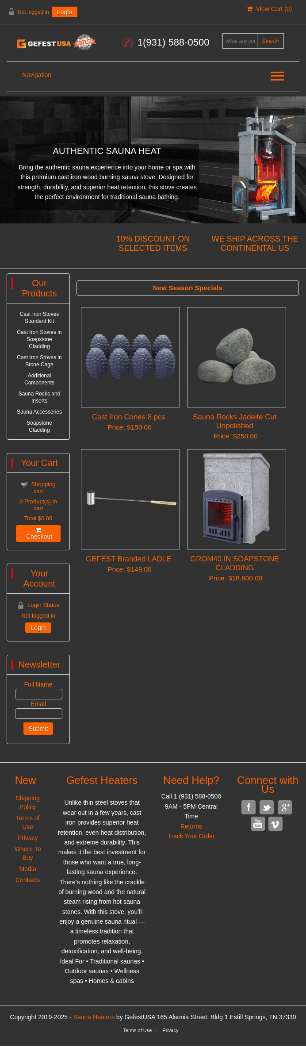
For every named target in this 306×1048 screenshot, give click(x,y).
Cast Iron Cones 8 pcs (128, 417)
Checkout (38, 533)
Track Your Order (191, 836)
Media (27, 868)
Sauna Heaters (94, 1017)
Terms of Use (137, 1030)
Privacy (28, 837)
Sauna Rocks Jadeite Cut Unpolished (234, 421)
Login (64, 12)
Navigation (36, 74)
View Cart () (269, 8)
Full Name (38, 684)
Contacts (27, 879)
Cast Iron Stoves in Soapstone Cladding (39, 339)
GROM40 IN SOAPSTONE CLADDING (234, 563)
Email (38, 703)
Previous (7, 158)
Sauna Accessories (39, 412)
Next (298, 158)
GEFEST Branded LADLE (128, 559)
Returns (191, 826)
